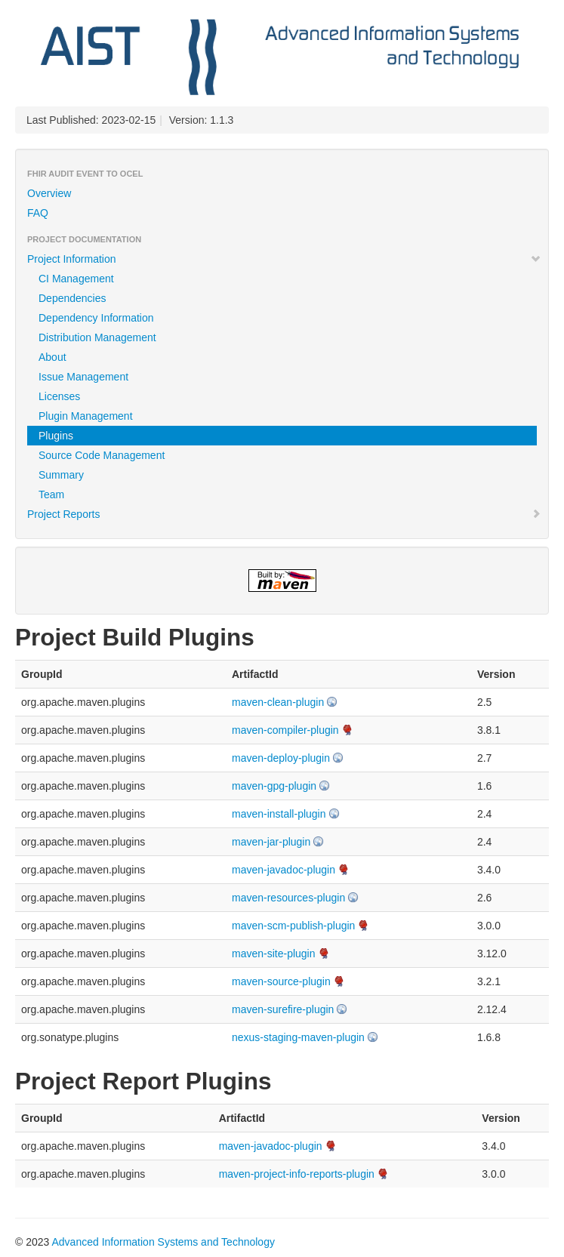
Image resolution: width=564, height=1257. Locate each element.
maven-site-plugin (274, 953)
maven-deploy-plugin (281, 758)
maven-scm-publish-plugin (293, 926)
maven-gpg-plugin (274, 786)
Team (51, 494)
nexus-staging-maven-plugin (298, 1037)
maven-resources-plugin (288, 898)
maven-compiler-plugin (285, 730)
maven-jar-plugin (271, 842)
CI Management (76, 279)
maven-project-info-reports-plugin (296, 1174)
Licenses (59, 396)
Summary (61, 475)
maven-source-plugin (281, 981)
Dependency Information (96, 318)
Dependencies (72, 298)
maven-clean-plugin (278, 702)
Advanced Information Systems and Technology (162, 1242)
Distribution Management (97, 337)
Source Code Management (102, 455)
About (52, 357)
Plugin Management (86, 416)
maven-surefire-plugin (283, 1009)
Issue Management (83, 377)
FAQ (37, 213)
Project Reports (284, 514)
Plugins (56, 436)
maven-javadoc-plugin (283, 870)
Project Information (284, 259)
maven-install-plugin (279, 814)
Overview (49, 193)
